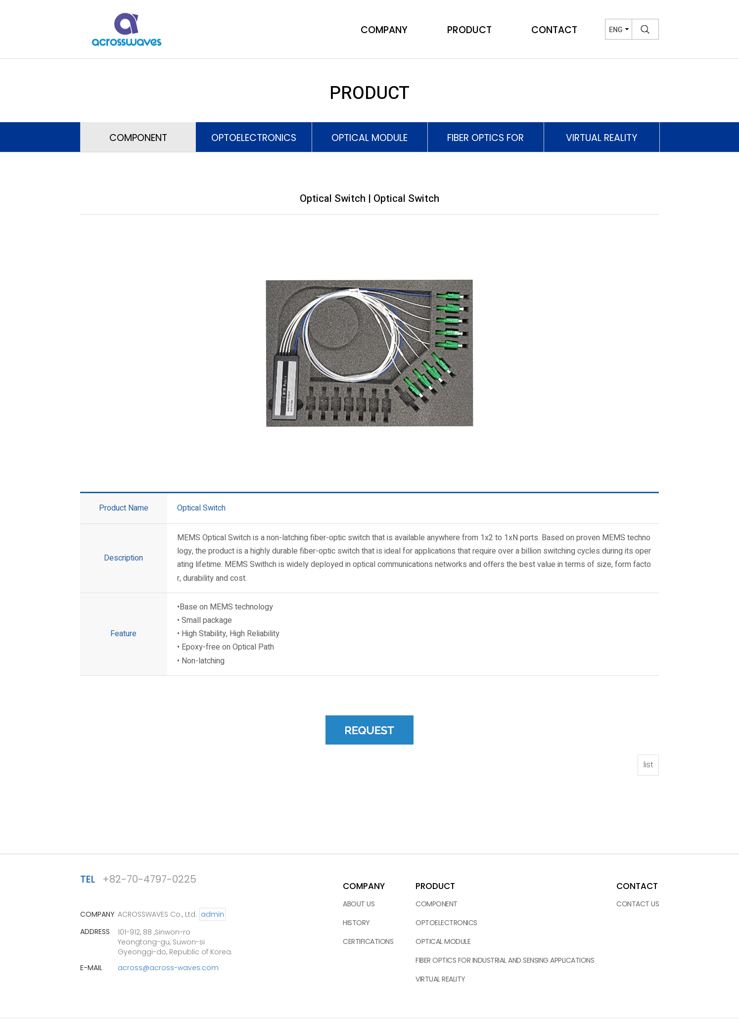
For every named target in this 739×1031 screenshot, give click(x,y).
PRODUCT (469, 31)
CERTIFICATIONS (368, 941)
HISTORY (356, 923)
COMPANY (384, 31)
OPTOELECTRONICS (253, 137)
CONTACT (554, 31)
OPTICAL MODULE (443, 941)
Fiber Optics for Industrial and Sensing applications (505, 960)
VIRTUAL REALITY (440, 979)
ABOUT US (358, 904)
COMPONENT (437, 904)
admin (212, 914)
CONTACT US (637, 904)
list (648, 764)
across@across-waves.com (168, 968)
